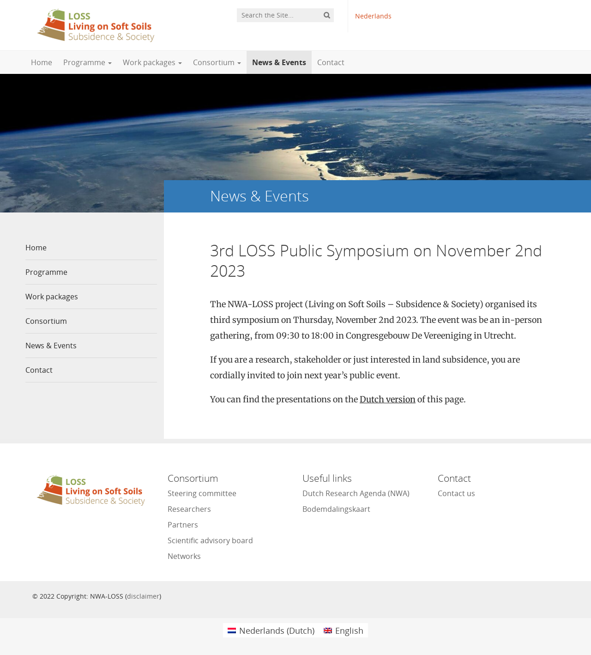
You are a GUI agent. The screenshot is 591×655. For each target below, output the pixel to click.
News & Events (279, 62)
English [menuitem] (349, 630)
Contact (330, 62)
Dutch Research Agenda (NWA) (356, 493)
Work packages (152, 62)
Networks (184, 556)
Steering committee (202, 493)
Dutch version (388, 399)
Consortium (217, 62)
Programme (87, 62)
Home (41, 62)
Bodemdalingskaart (336, 509)
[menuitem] (271, 630)
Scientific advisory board (210, 540)
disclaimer (143, 596)
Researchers (189, 509)
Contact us (456, 493)
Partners (183, 525)
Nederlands (373, 16)
